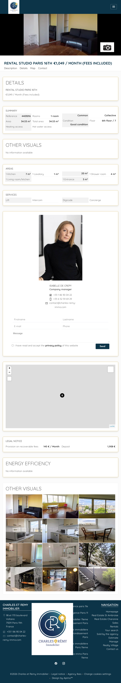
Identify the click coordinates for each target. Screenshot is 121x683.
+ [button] (9, 368)
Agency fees (74, 673)
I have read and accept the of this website (46, 345)
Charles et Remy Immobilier (15, 606)
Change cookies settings (97, 673)
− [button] (9, 372)
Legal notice (58, 673)
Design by (62, 677)
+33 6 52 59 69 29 (62, 298)
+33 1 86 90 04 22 (62, 294)
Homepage (14, 7)
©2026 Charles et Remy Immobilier (29, 673)
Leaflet (112, 426)
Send (102, 346)
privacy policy (53, 345)
